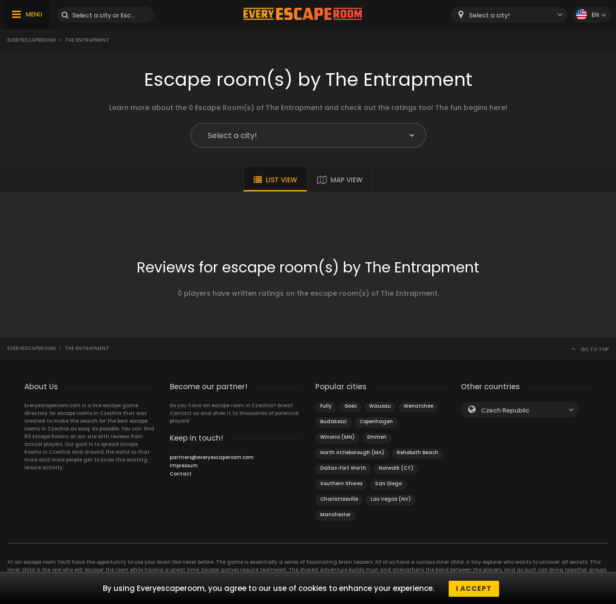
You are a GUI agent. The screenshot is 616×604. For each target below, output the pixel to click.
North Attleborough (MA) (352, 452)
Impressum (184, 465)
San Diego (388, 483)
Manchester (335, 514)
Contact (181, 473)
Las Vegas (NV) (391, 499)
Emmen (377, 437)
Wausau (380, 406)
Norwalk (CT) (396, 468)
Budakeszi (333, 421)
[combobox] (509, 15)
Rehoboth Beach (417, 452)
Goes (350, 406)
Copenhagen (376, 421)
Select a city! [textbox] (489, 15)
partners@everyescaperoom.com (212, 457)
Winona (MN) (337, 437)
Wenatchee (418, 406)
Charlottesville (339, 499)
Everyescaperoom (31, 40)
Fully (326, 406)
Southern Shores (341, 483)
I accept (474, 588)
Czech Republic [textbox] (505, 410)
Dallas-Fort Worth (343, 468)
